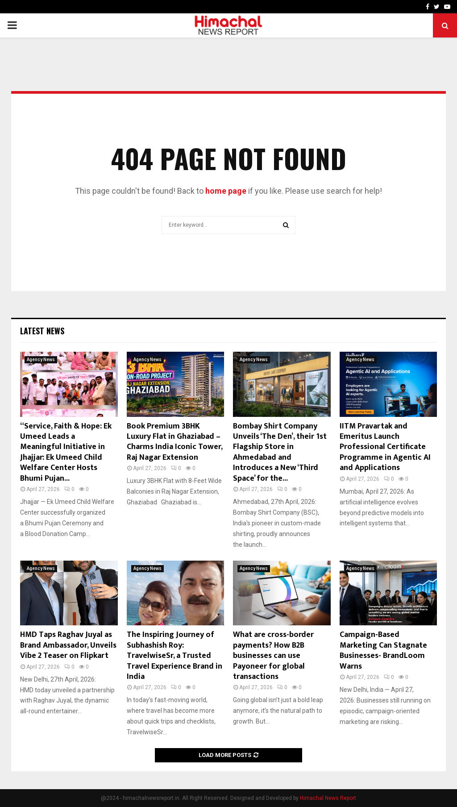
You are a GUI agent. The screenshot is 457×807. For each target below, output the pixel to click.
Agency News (41, 359)
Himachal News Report (328, 798)
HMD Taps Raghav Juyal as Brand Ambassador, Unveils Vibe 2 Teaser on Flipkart (68, 645)
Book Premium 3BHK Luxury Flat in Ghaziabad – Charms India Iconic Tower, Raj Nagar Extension (174, 442)
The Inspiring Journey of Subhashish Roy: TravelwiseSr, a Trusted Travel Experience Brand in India (174, 655)
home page (225, 191)
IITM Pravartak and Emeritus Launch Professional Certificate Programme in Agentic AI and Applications (385, 447)
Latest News (42, 331)
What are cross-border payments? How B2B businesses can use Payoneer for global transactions (273, 655)
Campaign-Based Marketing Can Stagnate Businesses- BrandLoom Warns (383, 650)
